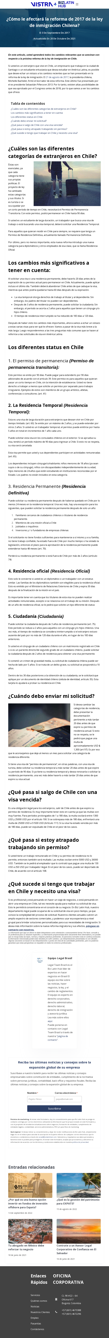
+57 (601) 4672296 (79, 1270)
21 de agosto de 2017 (57, 77)
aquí (50, 989)
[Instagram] (13, 1310)
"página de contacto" (46, 997)
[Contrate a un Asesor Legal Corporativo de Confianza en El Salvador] (79, 1188)
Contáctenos (18, 1279)
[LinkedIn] (43, 1295)
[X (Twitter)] (28, 1295)
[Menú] (102, 4)
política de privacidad (80, 1101)
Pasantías (16, 1273)
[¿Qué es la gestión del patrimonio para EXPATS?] (79, 1144)
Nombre (32, 1052)
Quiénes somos (19, 1251)
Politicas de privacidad (15, 1328)
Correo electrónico (66, 1052)
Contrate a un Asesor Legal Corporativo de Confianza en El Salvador (74, 1206)
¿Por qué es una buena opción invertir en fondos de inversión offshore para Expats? (29, 1161)
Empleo (15, 1268)
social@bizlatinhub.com (47, 1095)
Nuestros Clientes (21, 1262)
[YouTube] (28, 1310)
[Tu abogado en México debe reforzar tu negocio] (30, 1188)
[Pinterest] (43, 1310)
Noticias (15, 1256)
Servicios (16, 1245)
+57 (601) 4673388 (79, 1266)
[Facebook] (13, 1295)
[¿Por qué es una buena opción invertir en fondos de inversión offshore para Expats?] (30, 1144)
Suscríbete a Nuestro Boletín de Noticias (24, 1332)
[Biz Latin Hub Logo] (27, 4)
